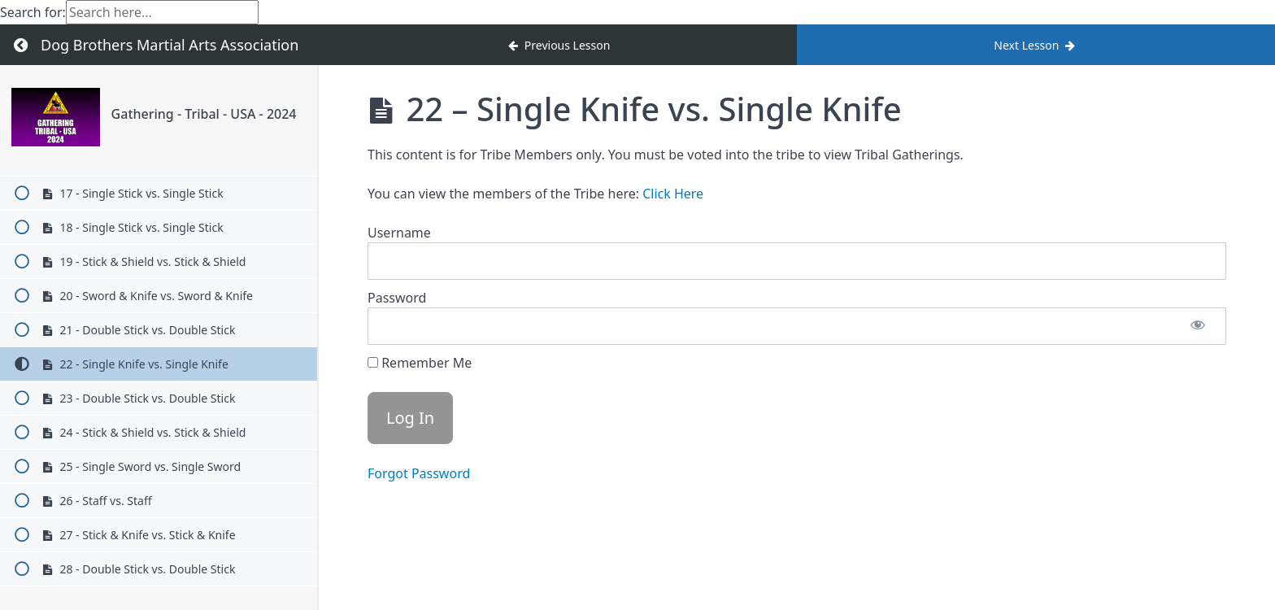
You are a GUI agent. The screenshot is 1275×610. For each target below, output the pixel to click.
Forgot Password (419, 473)
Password (397, 298)
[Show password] (1197, 326)
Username (399, 233)
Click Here (672, 194)
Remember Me (420, 363)
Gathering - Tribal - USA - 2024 (204, 114)
